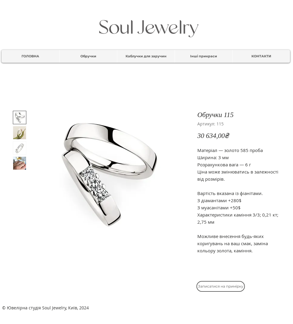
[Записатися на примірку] (220, 286)
